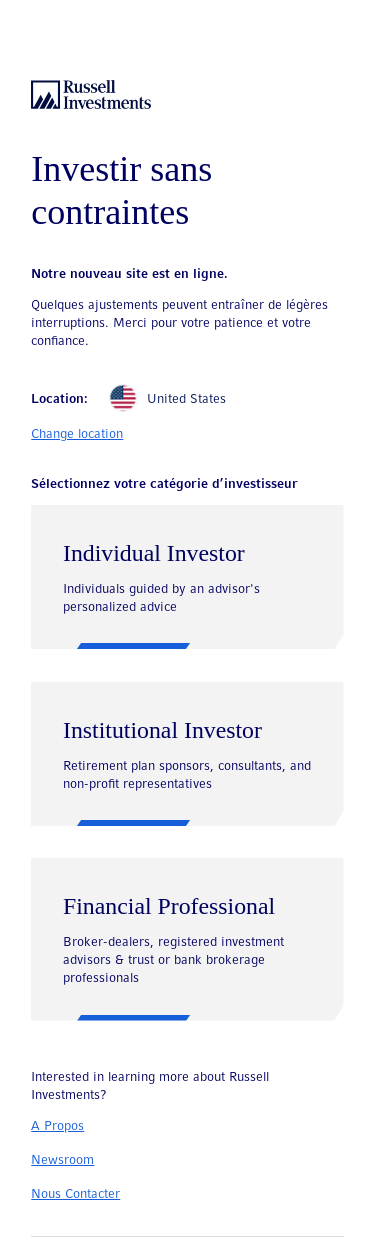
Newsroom (62, 1160)
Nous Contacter (75, 1194)
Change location (77, 434)
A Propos (57, 1126)
